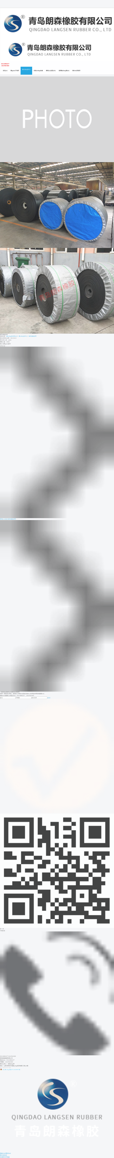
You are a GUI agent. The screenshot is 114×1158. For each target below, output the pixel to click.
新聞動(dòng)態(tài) (64, 70)
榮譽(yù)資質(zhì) (51, 70)
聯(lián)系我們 (76, 70)
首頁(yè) (5, 70)
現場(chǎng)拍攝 (38, 70)
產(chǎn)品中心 (26, 69)
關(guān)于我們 (15, 70)
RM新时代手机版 (5, 1157)
